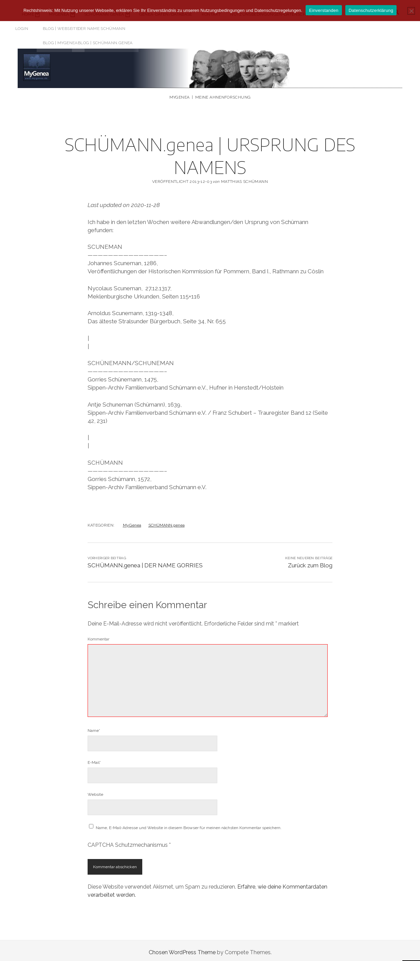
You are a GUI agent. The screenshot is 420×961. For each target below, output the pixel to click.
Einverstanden (323, 10)
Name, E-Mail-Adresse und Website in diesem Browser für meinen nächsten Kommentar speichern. (188, 824)
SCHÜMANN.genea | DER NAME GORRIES (145, 561)
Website (95, 790)
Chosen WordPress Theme (182, 948)
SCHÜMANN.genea (166, 521)
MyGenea (132, 521)
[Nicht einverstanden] (411, 11)
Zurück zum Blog (310, 561)
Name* (94, 726)
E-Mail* (94, 758)
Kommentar (98, 635)
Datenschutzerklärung (371, 10)
